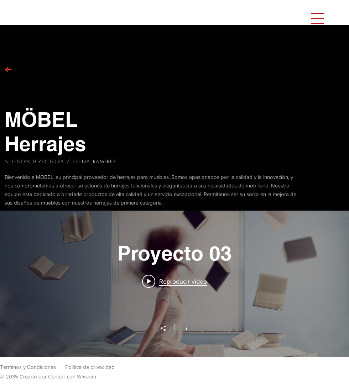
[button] (317, 18)
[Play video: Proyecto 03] (174, 281)
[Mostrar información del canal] (182, 327)
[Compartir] (166, 328)
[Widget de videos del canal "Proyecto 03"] (174, 284)
